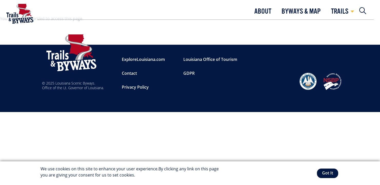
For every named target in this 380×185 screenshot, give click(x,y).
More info (145, 175)
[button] (262, 13)
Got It (327, 173)
